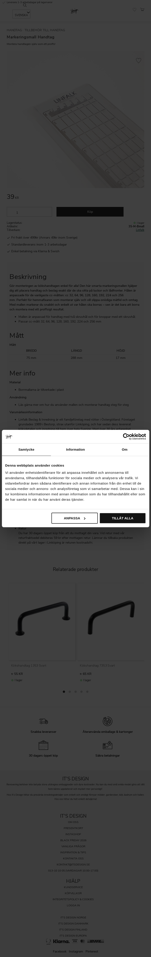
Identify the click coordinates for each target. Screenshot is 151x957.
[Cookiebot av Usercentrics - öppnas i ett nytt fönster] (126, 436)
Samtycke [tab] (26, 449)
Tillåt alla (122, 518)
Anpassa (75, 518)
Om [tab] (124, 449)
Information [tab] (75, 449)
